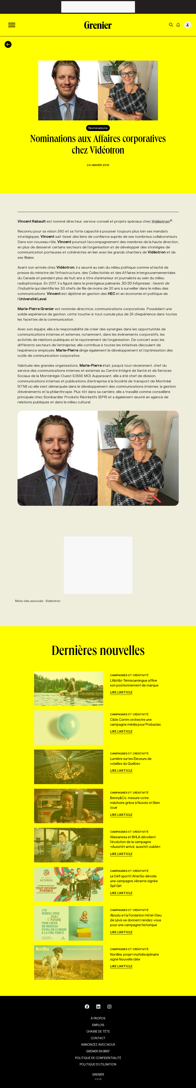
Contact (98, 1038)
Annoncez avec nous (98, 1044)
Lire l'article (121, 692)
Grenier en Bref (98, 1051)
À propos (98, 1018)
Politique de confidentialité (98, 1057)
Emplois (98, 1025)
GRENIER (98, 1074)
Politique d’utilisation (98, 1064)
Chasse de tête (98, 1031)
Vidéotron (162, 221)
